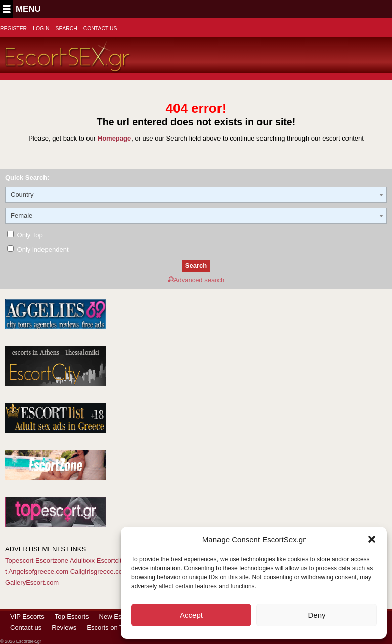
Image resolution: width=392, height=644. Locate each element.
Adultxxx (82, 560)
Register (13, 28)
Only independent (38, 249)
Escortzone (51, 560)
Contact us (25, 627)
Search (66, 28)
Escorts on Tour (109, 627)
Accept (191, 615)
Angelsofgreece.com (39, 571)
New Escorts (117, 616)
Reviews (64, 627)
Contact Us (100, 28)
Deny (316, 615)
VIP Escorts (27, 616)
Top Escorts (72, 616)
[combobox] (196, 195)
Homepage (114, 138)
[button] (372, 539)
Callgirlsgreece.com (99, 571)
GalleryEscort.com (32, 582)
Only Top (25, 235)
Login (41, 28)
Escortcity (111, 560)
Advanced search (196, 280)
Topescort (19, 560)
